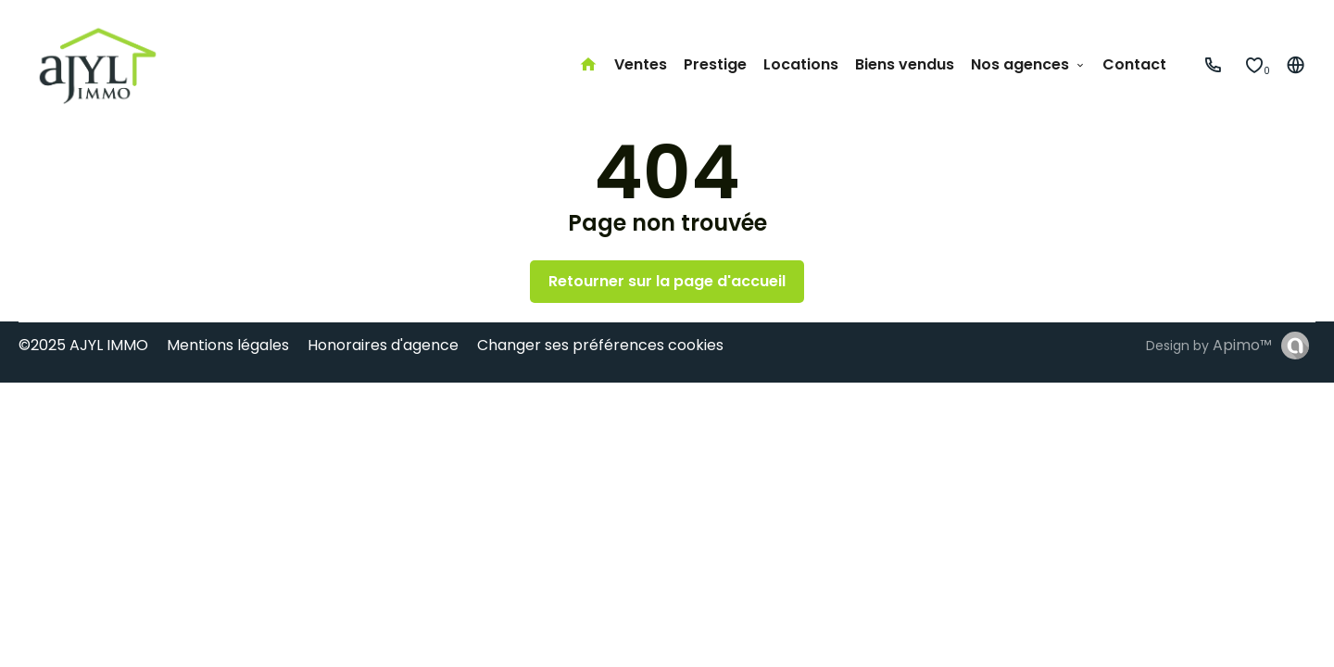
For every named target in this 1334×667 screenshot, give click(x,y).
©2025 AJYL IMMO (83, 345)
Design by (1209, 345)
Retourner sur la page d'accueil (667, 281)
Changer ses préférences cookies (600, 345)
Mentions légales (228, 345)
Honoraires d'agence (383, 345)
